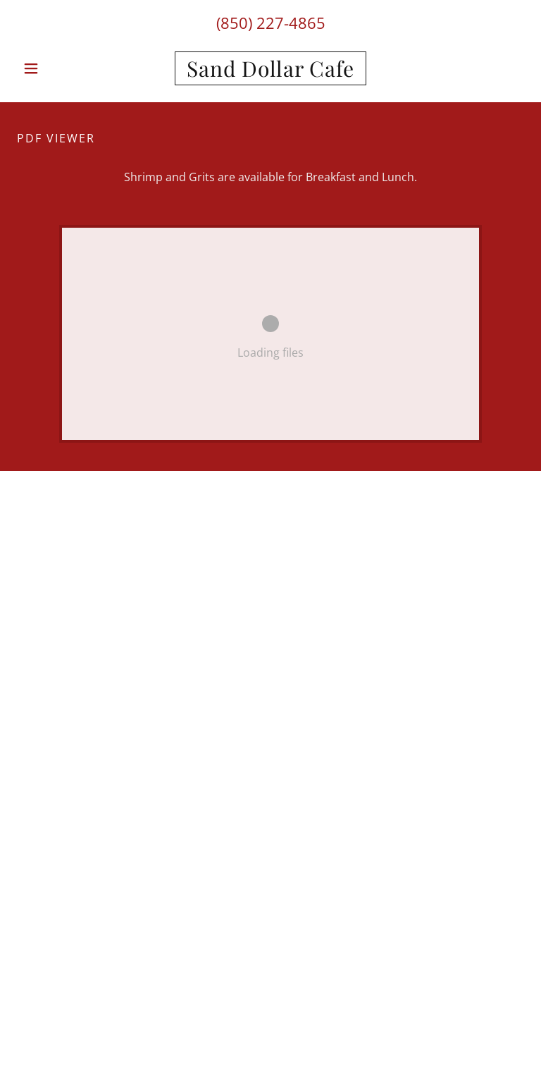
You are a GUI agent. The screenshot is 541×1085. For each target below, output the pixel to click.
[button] (55, 68)
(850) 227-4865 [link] (270, 22)
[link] (270, 72)
